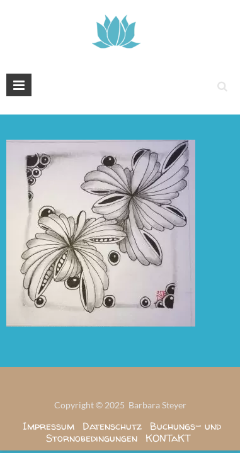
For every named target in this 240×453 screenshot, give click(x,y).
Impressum (48, 426)
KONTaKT (168, 438)
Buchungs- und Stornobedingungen (133, 432)
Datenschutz (112, 426)
